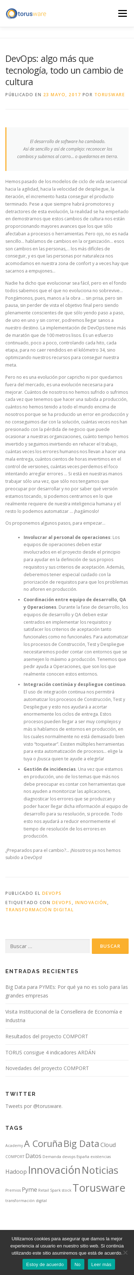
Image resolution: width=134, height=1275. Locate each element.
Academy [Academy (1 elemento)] (14, 1145)
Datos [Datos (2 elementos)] (33, 1156)
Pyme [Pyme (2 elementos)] (29, 1189)
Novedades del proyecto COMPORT (47, 1068)
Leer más (101, 1264)
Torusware (109, 95)
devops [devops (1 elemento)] (68, 1156)
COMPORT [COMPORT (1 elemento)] (14, 1156)
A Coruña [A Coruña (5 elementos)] (43, 1143)
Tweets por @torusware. (34, 1106)
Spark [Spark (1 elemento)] (55, 1190)
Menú (122, 13)
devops (62, 902)
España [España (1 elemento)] (82, 1156)
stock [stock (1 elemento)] (66, 1190)
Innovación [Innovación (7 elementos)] (54, 1170)
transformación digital (39, 910)
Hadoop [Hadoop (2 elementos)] (16, 1172)
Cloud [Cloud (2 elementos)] (108, 1145)
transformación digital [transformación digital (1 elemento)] (26, 1200)
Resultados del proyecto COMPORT (46, 1036)
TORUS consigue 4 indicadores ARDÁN (50, 1052)
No (77, 1264)
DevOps (52, 893)
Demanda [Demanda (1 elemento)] (52, 1156)
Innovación (91, 902)
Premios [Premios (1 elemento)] (13, 1190)
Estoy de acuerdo (45, 1264)
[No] (125, 1252)
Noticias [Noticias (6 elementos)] (99, 1170)
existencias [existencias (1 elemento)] (100, 1156)
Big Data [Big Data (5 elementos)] (81, 1143)
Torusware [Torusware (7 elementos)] (99, 1188)
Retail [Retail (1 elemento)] (43, 1190)
